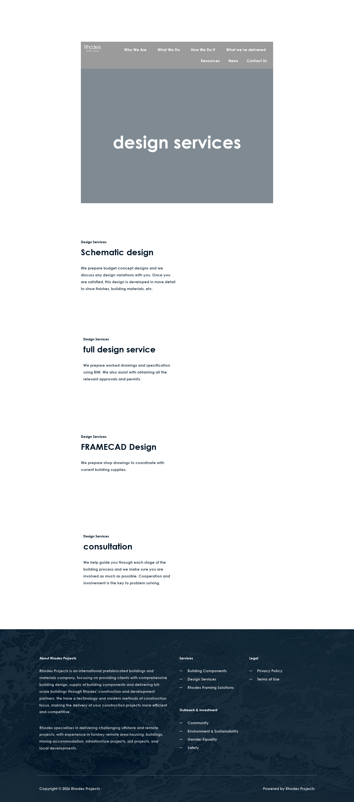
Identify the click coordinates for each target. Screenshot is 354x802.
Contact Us (257, 60)
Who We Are (135, 49)
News (233, 60)
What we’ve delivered (246, 49)
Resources (210, 60)
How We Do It (203, 49)
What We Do (169, 49)
